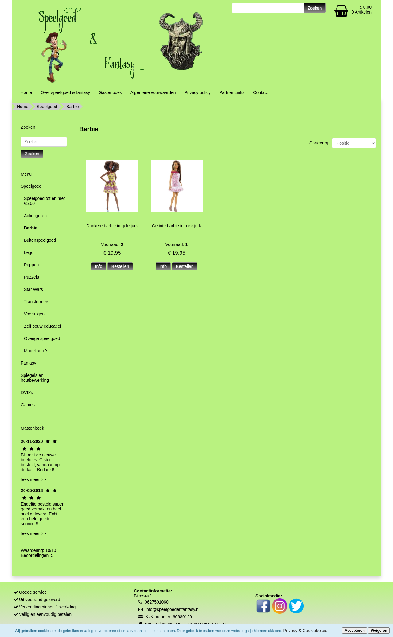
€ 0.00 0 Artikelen (362, 9)
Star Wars (33, 289)
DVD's (27, 392)
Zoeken (32, 153)
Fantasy (28, 363)
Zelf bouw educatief (42, 326)
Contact (260, 92)
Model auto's (36, 350)
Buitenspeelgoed (40, 240)
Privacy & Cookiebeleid (305, 630)
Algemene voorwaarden (153, 92)
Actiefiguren (35, 215)
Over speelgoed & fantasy (65, 92)
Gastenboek (110, 92)
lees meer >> (33, 479)
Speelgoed (47, 106)
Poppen (31, 264)
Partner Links (231, 92)
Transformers (36, 301)
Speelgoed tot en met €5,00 (44, 201)
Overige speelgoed (42, 338)
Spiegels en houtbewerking (35, 378)
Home (26, 92)
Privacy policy (197, 92)
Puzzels (31, 277)
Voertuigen (34, 313)
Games (28, 404)
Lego (28, 252)
